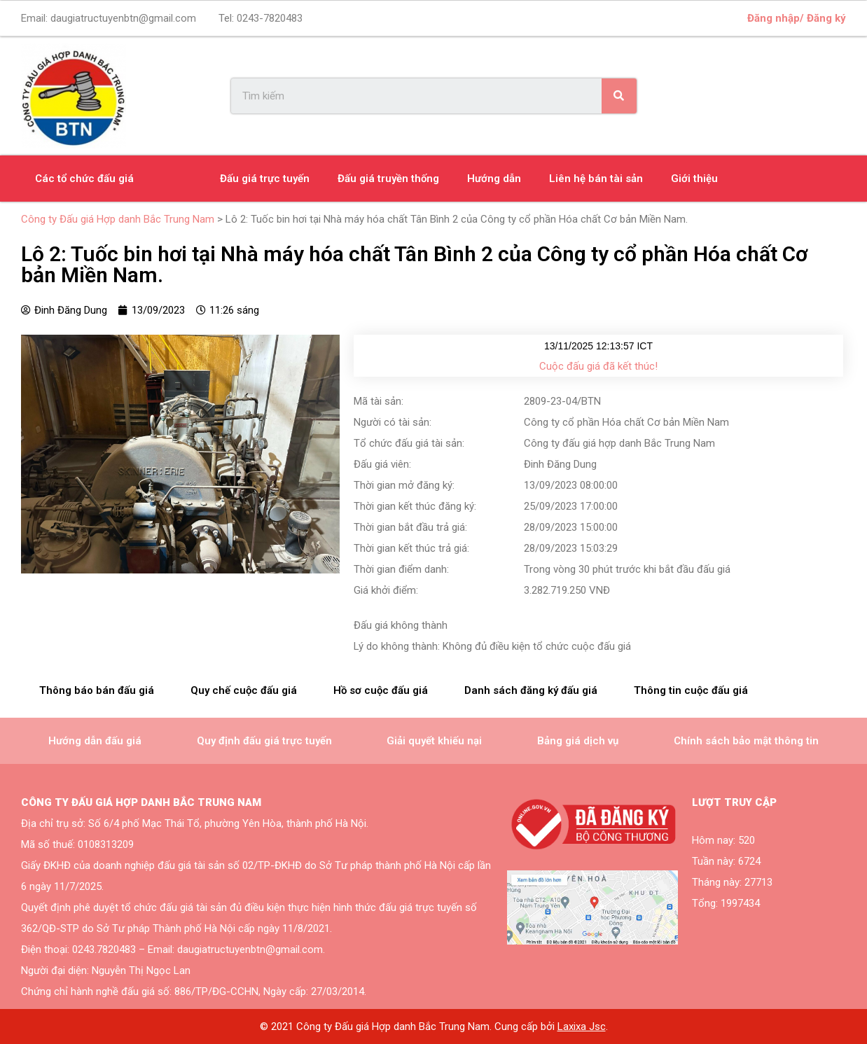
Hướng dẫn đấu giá (94, 741)
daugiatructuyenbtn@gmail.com (123, 18)
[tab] (96, 691)
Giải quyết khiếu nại (434, 741)
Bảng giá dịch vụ (577, 741)
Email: (108, 18)
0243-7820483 (270, 18)
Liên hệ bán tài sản (596, 178)
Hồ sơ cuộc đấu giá (380, 690)
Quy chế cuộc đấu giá (243, 690)
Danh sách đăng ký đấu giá (530, 690)
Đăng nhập (773, 18)
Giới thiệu (694, 178)
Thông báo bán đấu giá (96, 690)
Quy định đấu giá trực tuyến (264, 741)
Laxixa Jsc (581, 1026)
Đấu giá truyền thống (388, 178)
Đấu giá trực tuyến (265, 178)
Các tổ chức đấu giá (84, 178)
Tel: (261, 18)
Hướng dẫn (494, 178)
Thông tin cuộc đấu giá (691, 690)
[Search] (619, 95)
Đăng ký (826, 18)
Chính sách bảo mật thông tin (746, 741)
